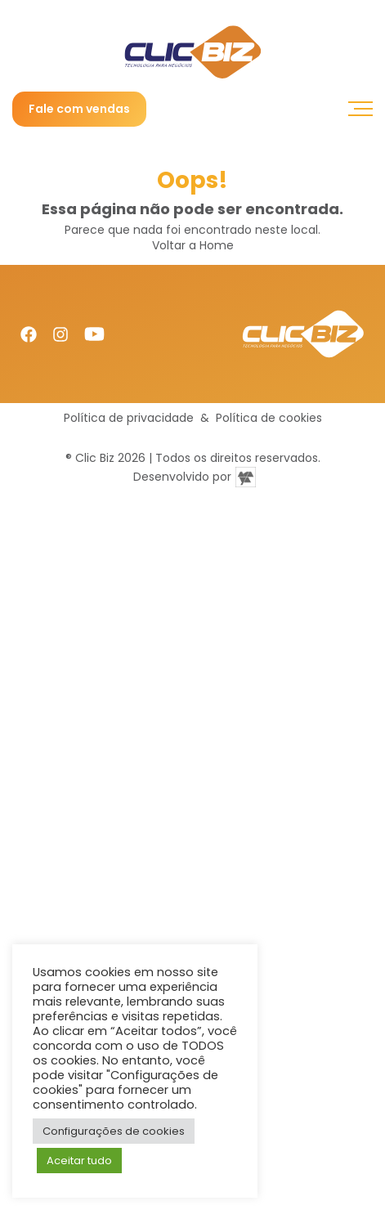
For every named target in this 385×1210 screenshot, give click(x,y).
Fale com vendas (79, 109)
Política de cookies (269, 418)
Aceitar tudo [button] (79, 1160)
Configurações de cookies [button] (114, 1131)
